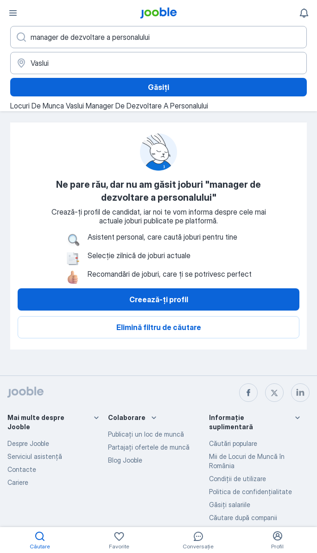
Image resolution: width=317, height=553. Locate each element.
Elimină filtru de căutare (158, 327)
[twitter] (274, 392)
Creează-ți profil (158, 299)
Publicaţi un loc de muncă (146, 434)
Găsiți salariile (229, 505)
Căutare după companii (243, 517)
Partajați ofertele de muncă (149, 447)
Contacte (21, 469)
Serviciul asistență (34, 456)
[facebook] (248, 392)
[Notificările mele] (304, 13)
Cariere (17, 482)
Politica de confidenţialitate (250, 492)
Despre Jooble (28, 443)
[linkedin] (300, 392)
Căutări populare (233, 443)
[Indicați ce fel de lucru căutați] (158, 37)
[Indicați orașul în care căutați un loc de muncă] (158, 63)
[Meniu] (13, 13)
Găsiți (158, 87)
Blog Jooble (125, 460)
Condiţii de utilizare (237, 479)
